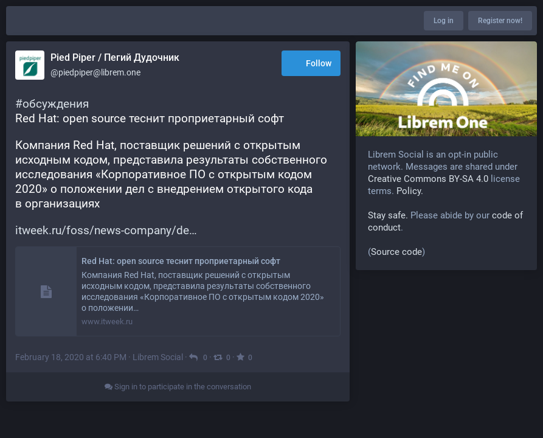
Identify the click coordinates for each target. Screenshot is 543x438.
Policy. (409, 191)
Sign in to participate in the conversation (178, 386)
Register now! (500, 20)
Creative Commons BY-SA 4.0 (428, 178)
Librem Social (158, 357)
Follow (311, 64)
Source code (396, 251)
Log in (444, 20)
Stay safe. (388, 215)
